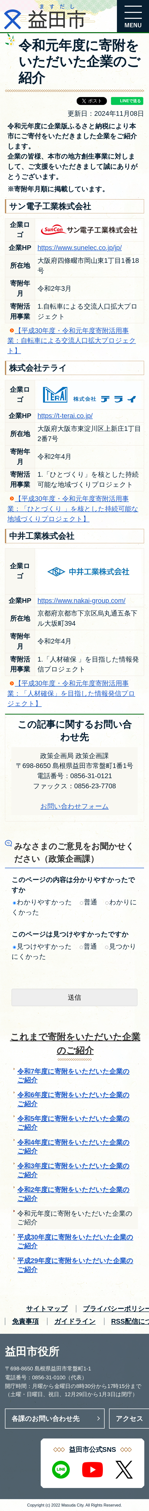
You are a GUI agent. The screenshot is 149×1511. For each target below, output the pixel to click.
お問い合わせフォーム (74, 806)
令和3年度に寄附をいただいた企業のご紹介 (73, 1170)
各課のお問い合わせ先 (45, 1418)
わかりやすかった (42, 902)
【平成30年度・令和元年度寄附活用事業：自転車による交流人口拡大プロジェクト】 (71, 341)
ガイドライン (75, 1321)
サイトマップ (47, 1309)
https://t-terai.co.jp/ (65, 416)
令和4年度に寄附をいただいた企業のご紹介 (73, 1147)
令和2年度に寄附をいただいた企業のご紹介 (73, 1194)
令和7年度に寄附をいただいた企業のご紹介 (73, 1075)
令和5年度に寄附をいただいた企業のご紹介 (73, 1123)
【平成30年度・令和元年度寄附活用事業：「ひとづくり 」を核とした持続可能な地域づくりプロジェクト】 (72, 509)
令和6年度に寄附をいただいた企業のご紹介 (73, 1099)
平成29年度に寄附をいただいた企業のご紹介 (75, 1265)
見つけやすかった (42, 946)
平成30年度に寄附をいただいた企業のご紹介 (75, 1241)
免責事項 (25, 1321)
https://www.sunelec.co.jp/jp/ (79, 247)
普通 (88, 902)
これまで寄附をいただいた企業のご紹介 (75, 1044)
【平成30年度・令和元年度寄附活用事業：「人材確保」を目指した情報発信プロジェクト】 (71, 693)
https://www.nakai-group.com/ (81, 600)
